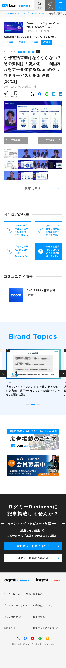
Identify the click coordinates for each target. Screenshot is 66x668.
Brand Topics (39, 13)
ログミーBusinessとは (33, 557)
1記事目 (9, 42)
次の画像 (50, 140)
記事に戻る (33, 188)
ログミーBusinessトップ (16, 13)
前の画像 (15, 140)
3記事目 (34, 42)
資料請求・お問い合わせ (33, 546)
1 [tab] (28, 404)
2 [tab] (33, 404)
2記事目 (22, 42)
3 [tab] (38, 404)
